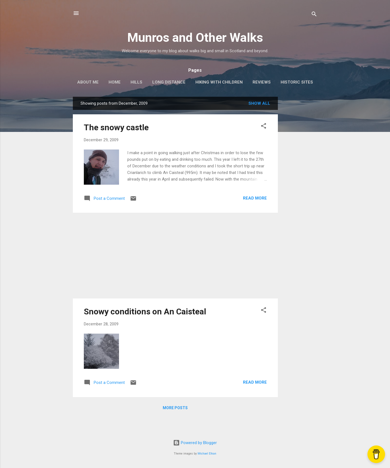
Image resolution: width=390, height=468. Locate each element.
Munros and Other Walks (195, 37)
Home (115, 82)
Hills (136, 82)
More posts (175, 408)
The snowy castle (116, 127)
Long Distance (169, 82)
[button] (263, 127)
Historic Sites (297, 82)
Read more (255, 198)
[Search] (314, 15)
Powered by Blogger (195, 442)
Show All (259, 103)
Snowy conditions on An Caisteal (145, 311)
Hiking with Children (219, 82)
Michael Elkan (207, 453)
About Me (88, 82)
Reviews (262, 82)
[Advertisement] (299, 179)
